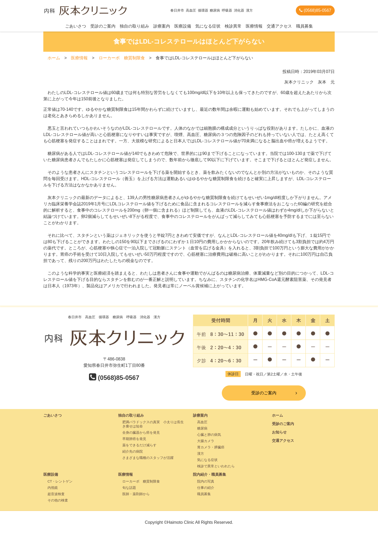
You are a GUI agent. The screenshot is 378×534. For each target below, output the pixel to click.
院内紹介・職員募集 (209, 474)
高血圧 (202, 422)
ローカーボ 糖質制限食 (122, 58)
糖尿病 (202, 428)
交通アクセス (279, 26)
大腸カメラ (205, 441)
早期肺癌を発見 (134, 439)
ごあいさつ (75, 26)
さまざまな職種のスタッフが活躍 (148, 458)
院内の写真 (205, 481)
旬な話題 (129, 488)
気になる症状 (207, 26)
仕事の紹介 (205, 488)
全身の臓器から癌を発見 (141, 432)
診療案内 (161, 26)
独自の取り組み (134, 26)
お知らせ (279, 432)
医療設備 (182, 26)
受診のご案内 (103, 26)
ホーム (54, 58)
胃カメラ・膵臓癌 (210, 447)
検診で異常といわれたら (216, 466)
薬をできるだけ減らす (139, 445)
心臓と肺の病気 (209, 435)
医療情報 (254, 26)
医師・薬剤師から (136, 494)
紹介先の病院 (132, 451)
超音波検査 (56, 494)
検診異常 (233, 26)
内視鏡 (53, 488)
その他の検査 (58, 500)
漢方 (200, 454)
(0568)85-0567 (315, 10)
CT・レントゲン (60, 481)
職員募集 (304, 26)
